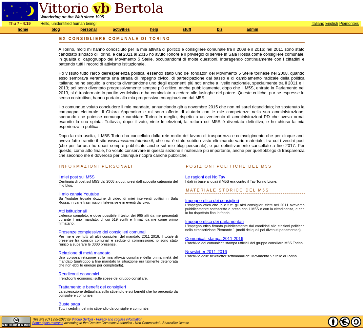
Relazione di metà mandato (85, 252)
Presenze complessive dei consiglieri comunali (103, 231)
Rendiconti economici (79, 273)
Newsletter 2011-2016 (206, 251)
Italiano (318, 23)
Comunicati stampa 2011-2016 (214, 238)
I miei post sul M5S (77, 176)
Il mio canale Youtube (79, 194)
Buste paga (69, 304)
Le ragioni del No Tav (205, 176)
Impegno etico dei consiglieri (212, 200)
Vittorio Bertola (82, 319)
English (331, 23)
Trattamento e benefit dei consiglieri (92, 286)
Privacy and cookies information (119, 319)
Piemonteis (349, 23)
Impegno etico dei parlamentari (214, 221)
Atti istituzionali (73, 211)
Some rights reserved (47, 323)
